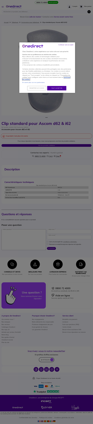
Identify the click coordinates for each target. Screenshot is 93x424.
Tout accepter (56, 88)
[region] (47, 67)
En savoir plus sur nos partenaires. (33, 82)
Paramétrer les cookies (36, 88)
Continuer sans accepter (66, 45)
